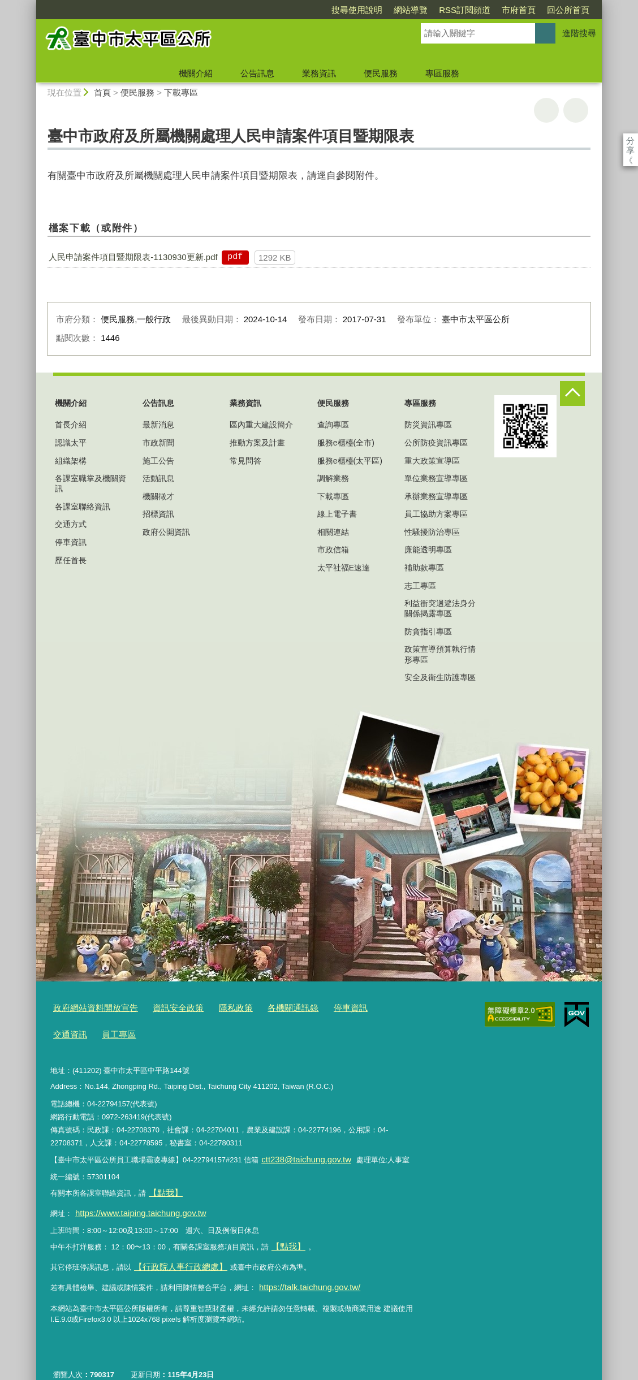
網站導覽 (346, 10)
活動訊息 (158, 478)
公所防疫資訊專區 (436, 442)
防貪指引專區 (428, 631)
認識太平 (71, 442)
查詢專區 (333, 424)
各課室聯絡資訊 (82, 506)
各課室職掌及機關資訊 (90, 483)
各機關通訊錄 (267, 1007)
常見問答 (245, 460)
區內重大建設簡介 (261, 424)
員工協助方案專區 (436, 513)
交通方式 (71, 524)
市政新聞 (158, 442)
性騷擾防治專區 (432, 532)
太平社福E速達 (343, 567)
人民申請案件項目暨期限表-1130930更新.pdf (133, 257)
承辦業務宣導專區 (436, 496)
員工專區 (68, 1030)
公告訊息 (257, 73)
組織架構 (71, 460)
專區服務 (442, 73)
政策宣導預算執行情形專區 (440, 654)
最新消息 (158, 424)
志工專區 (420, 585)
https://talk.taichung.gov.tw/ (303, 1266)
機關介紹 (196, 73)
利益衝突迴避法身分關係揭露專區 (440, 608)
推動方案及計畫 (257, 442)
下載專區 (181, 92)
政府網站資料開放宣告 (90, 1007)
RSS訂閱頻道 (399, 10)
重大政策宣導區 (432, 460)
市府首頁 (454, 10)
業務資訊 (319, 73)
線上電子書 (337, 513)
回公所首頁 (503, 10)
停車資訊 (71, 542)
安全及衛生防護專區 (440, 677)
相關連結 (333, 532)
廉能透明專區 (428, 549)
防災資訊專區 (428, 424)
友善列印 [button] (546, 110)
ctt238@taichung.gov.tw (300, 1153)
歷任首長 (71, 560)
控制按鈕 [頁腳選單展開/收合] (572, 393)
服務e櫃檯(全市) (345, 442)
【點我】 (286, 1231)
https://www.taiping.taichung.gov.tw (131, 1201)
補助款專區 (424, 567)
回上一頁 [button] (575, 110)
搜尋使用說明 (291, 10)
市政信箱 (333, 549)
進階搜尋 (579, 33)
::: (31, 5)
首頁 (102, 92)
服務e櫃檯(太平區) (349, 460)
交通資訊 (363, 1007)
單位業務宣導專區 (436, 478)
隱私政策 (215, 1007)
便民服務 (381, 73)
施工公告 (158, 460)
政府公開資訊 (166, 532)
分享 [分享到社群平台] (630, 140)
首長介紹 (71, 424)
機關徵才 (158, 496)
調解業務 (333, 478)
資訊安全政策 (163, 1007)
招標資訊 (158, 513)
